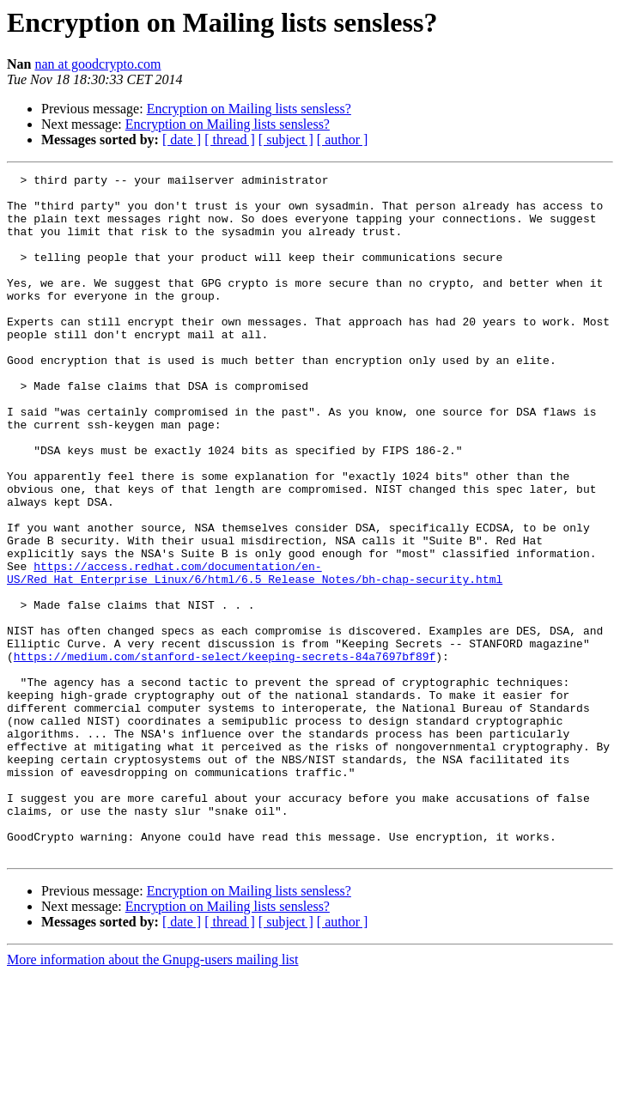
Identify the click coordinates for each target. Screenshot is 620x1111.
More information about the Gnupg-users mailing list (153, 1096)
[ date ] (181, 139)
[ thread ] (229, 139)
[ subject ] (285, 139)
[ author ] (342, 139)
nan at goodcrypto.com (97, 64)
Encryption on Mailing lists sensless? (249, 108)
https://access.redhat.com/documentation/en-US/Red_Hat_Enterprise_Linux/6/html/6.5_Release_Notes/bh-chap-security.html (254, 653)
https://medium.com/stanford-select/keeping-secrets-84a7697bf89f (224, 754)
